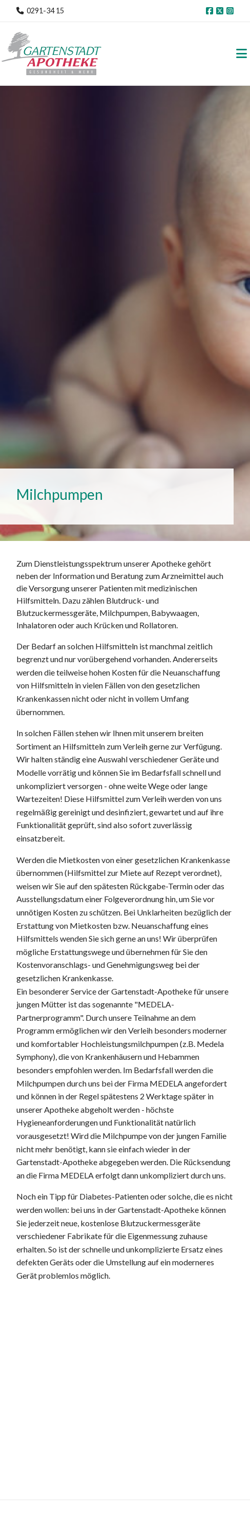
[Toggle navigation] (241, 53)
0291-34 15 (45, 10)
